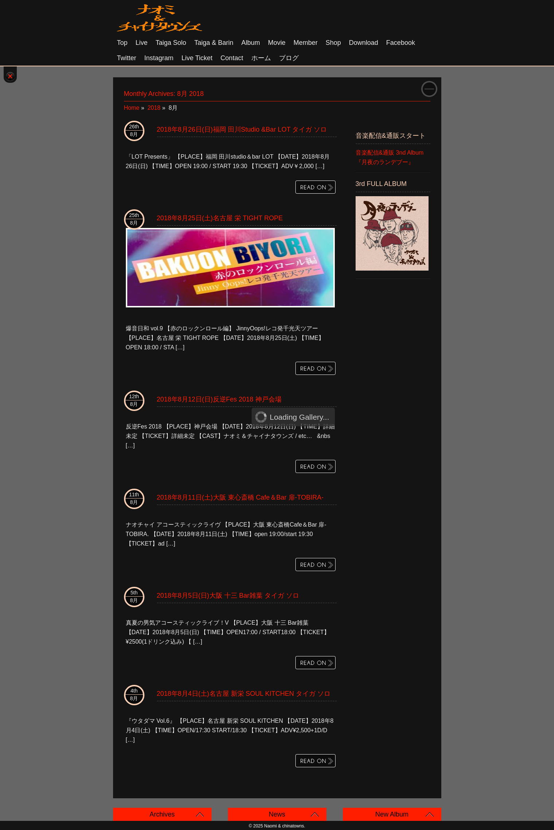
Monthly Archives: (164, 93)
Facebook (400, 42)
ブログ (289, 58)
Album (250, 42)
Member (306, 42)
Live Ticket (197, 58)
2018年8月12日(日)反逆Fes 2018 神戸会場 (219, 399)
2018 (153, 108)
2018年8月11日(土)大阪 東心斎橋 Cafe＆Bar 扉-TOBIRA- (240, 497)
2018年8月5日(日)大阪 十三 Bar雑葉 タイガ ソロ (228, 595)
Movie (277, 42)
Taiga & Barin (213, 42)
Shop (333, 42)
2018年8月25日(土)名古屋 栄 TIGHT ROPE (220, 218)
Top (122, 42)
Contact (232, 58)
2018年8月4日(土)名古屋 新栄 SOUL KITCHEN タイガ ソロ (243, 693)
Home (132, 108)
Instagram (159, 58)
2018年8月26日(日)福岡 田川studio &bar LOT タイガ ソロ (242, 129)
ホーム (261, 58)
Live (142, 42)
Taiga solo (171, 42)
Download (363, 42)
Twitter (126, 58)
